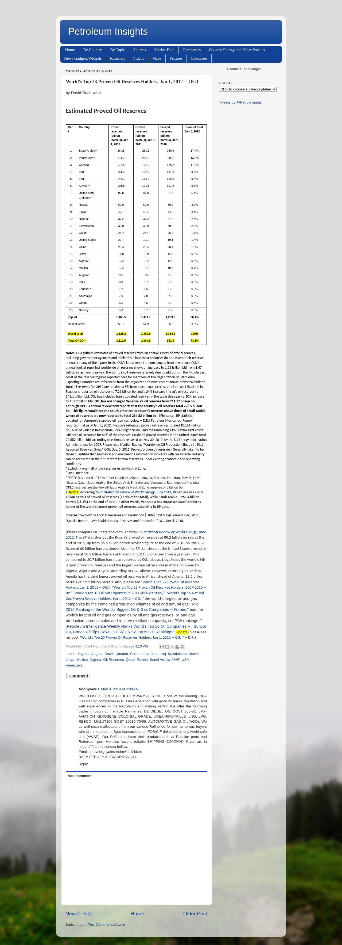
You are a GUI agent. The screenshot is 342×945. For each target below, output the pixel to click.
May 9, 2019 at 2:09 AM (120, 689)
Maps (156, 58)
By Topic (117, 50)
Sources (139, 50)
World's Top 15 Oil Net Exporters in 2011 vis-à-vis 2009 (118, 592)
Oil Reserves (113, 660)
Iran (154, 654)
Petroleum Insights (108, 31)
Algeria (84, 654)
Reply (83, 764)
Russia (142, 660)
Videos (138, 58)
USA (185, 660)
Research (117, 58)
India (145, 654)
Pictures (176, 58)
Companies (192, 50)
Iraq (163, 654)
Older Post (195, 913)
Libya (70, 660)
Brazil (109, 654)
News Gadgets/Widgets (83, 58)
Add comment (80, 776)
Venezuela (74, 665)
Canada (121, 654)
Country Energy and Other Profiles (237, 50)
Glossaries (199, 58)
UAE (176, 660)
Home (70, 50)
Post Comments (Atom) (106, 925)
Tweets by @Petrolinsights (240, 102)
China (134, 654)
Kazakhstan (177, 654)
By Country (92, 50)
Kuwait (194, 654)
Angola (96, 654)
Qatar (130, 660)
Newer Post (78, 913)
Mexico (82, 660)
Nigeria (95, 660)
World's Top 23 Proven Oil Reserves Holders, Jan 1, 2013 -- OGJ (131, 637)
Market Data (164, 50)
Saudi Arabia (160, 660)
